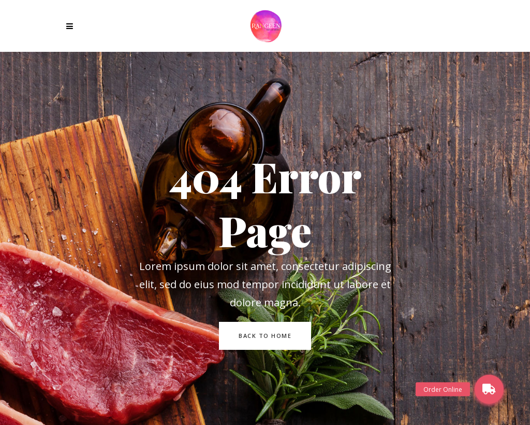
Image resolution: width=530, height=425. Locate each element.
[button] (489, 389)
